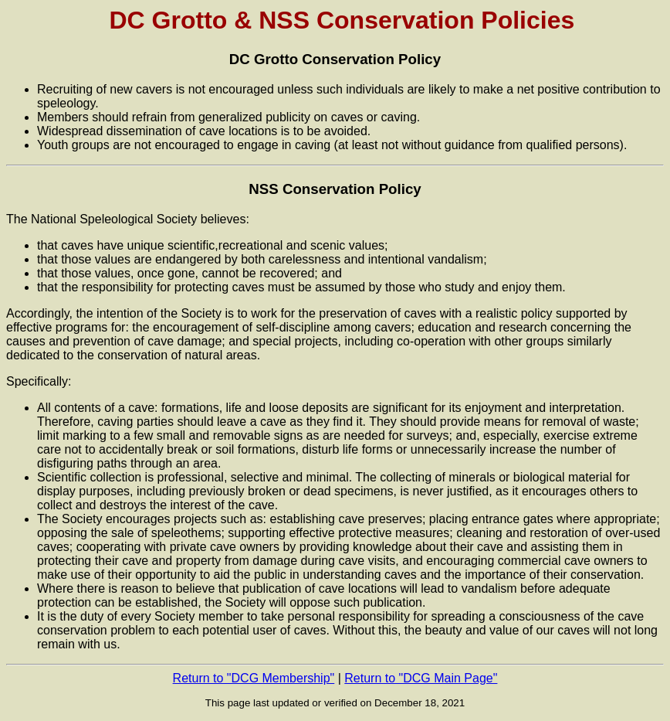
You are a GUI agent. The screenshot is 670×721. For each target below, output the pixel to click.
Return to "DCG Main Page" (420, 678)
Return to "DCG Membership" (254, 678)
